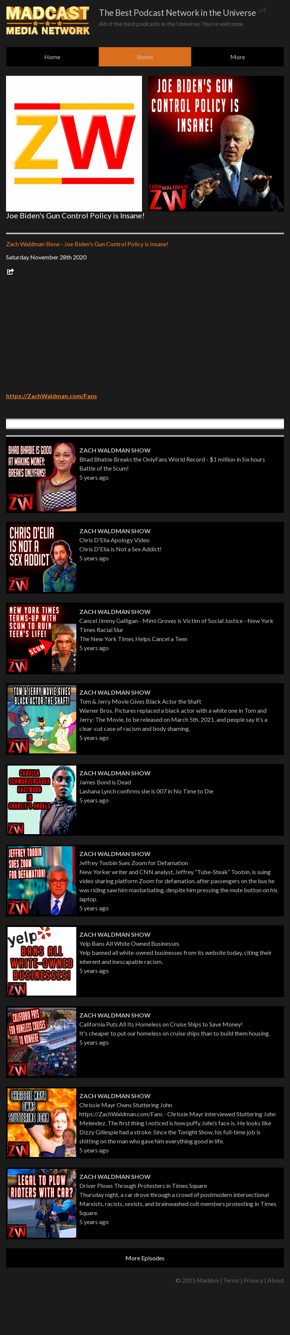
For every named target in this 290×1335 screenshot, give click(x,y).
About (275, 1280)
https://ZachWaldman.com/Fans (51, 395)
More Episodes (145, 1257)
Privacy (253, 1280)
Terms (231, 1280)
